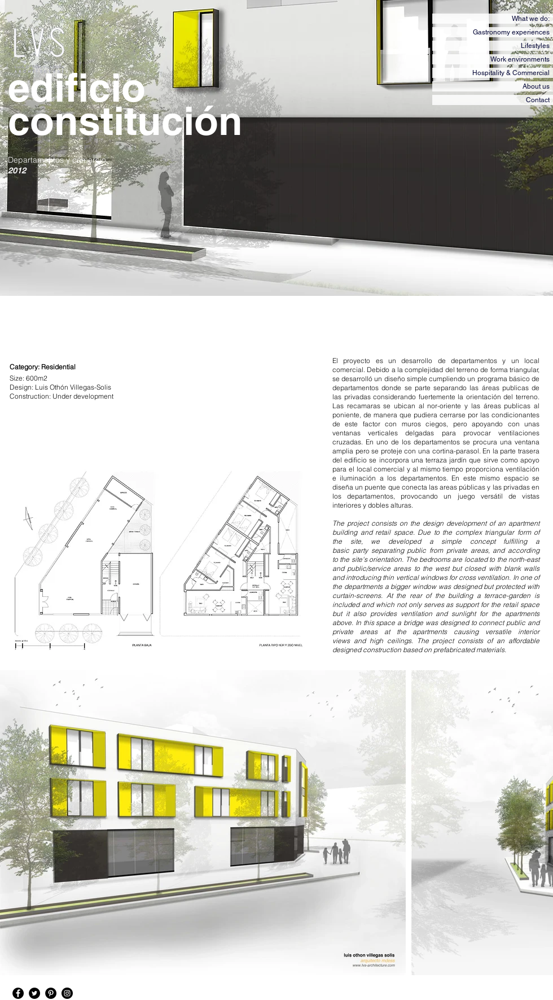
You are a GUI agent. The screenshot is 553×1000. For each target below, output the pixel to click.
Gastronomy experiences (511, 32)
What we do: (531, 19)
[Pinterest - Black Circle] (50, 993)
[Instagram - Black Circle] (67, 993)
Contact (538, 100)
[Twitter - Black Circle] (34, 993)
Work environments (520, 59)
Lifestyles (535, 46)
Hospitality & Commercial (511, 73)
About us (536, 86)
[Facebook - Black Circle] (18, 993)
